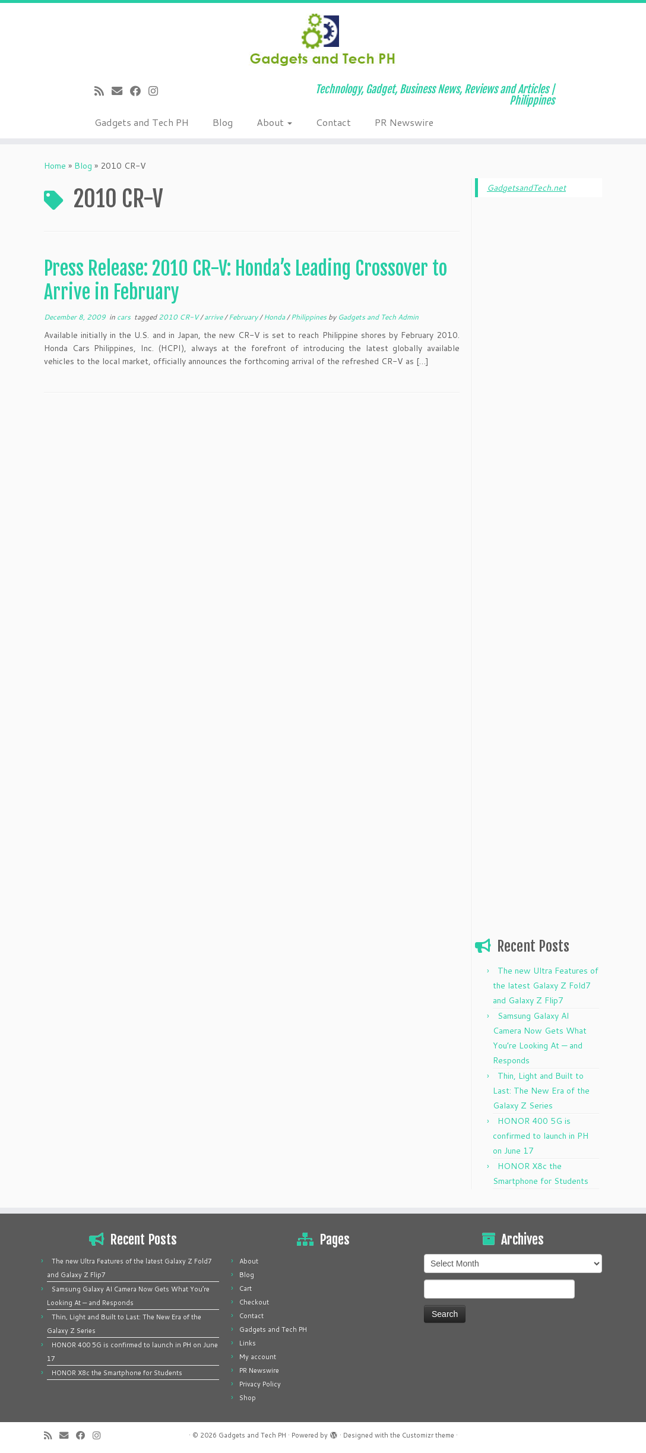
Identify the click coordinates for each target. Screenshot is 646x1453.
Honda (275, 317)
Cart (245, 1288)
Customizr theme (428, 1435)
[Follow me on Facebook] (139, 91)
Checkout (254, 1302)
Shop (247, 1398)
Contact (333, 122)
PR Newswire (404, 122)
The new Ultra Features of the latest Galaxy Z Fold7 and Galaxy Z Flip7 (545, 985)
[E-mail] (121, 91)
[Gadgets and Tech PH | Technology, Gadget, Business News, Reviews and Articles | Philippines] (323, 38)
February (244, 317)
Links (247, 1343)
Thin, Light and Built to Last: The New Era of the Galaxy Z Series (541, 1090)
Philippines (309, 317)
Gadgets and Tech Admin (378, 317)
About (274, 122)
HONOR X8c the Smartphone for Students (117, 1373)
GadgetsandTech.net (526, 188)
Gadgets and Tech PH (141, 122)
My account (257, 1357)
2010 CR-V (179, 317)
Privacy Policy (260, 1384)
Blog (223, 122)
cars (124, 317)
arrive (214, 317)
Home (55, 166)
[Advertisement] (538, 387)
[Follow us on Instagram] (157, 91)
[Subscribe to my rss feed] (103, 91)
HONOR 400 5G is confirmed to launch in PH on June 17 (540, 1136)
